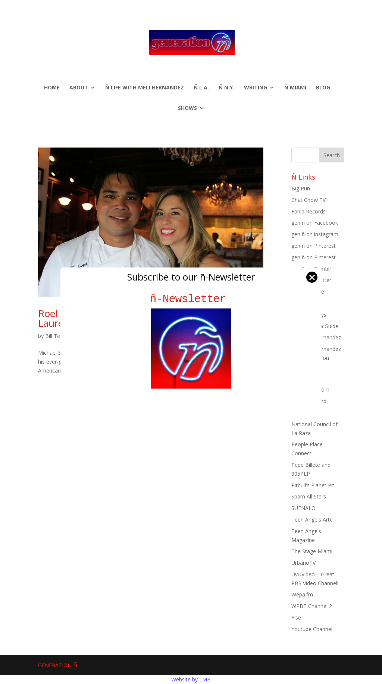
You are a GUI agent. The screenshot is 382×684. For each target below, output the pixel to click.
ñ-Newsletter (191, 299)
